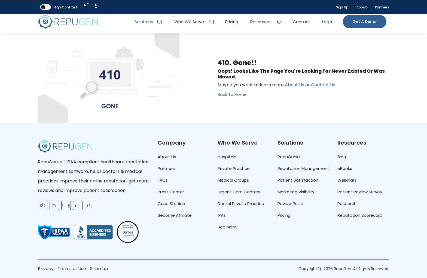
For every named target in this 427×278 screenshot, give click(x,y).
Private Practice (234, 168)
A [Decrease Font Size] (86, 4)
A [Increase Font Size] (95, 6)
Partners (382, 7)
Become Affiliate (175, 215)
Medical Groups (233, 180)
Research (346, 203)
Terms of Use (72, 268)
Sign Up (342, 7)
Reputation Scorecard (359, 215)
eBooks (344, 168)
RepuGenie (288, 157)
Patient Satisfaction (297, 180)
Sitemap (99, 268)
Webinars (346, 180)
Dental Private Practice (241, 203)
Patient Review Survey (359, 192)
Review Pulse (290, 203)
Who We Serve (189, 22)
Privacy (46, 268)
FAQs (163, 180)
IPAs (222, 215)
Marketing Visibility (295, 192)
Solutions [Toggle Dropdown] (149, 22)
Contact (301, 22)
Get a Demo (365, 21)
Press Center (171, 192)
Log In (328, 22)
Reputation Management (303, 168)
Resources (261, 22)
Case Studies (171, 203)
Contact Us (323, 85)
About (361, 7)
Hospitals (227, 157)
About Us (294, 85)
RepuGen (342, 268)
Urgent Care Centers (239, 192)
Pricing (231, 22)
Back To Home (232, 94)
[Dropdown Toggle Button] (212, 22)
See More (227, 227)
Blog (341, 157)
